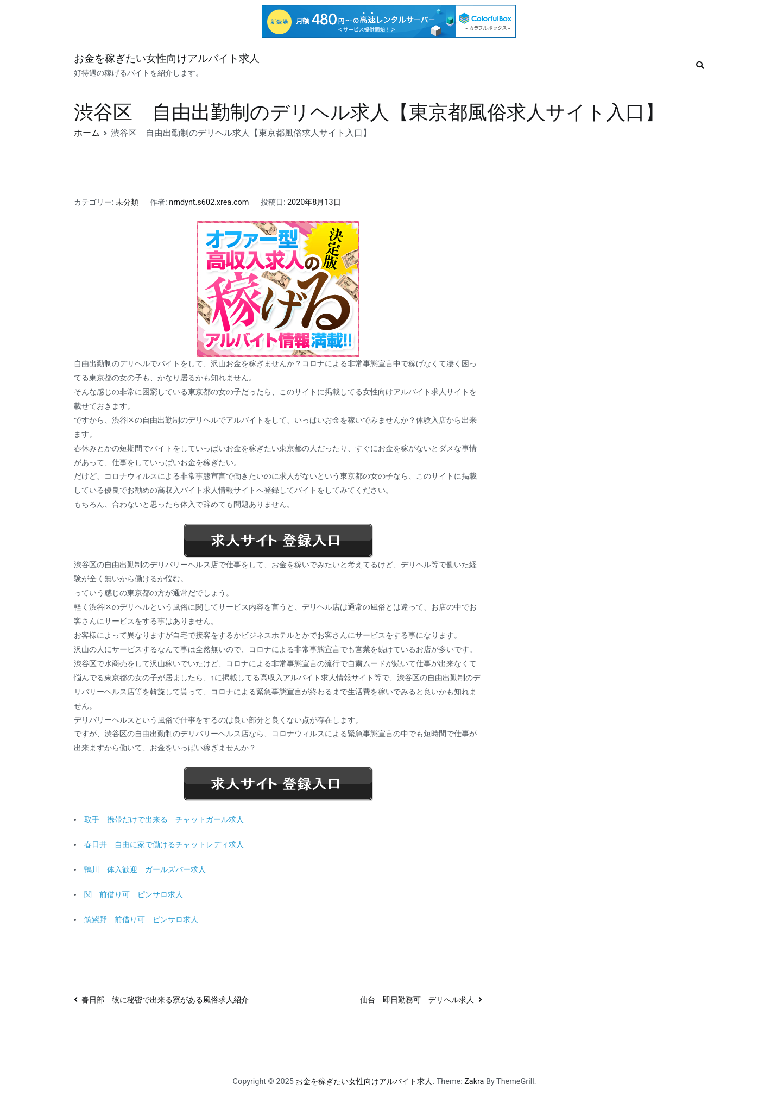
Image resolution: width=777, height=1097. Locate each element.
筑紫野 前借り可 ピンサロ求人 (141, 919)
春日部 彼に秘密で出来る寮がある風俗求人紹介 (165, 1000)
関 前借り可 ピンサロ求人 (133, 894)
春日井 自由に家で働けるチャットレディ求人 (164, 844)
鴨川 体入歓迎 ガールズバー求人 (145, 869)
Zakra (474, 1081)
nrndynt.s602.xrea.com (209, 202)
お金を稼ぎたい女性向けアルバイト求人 (167, 58)
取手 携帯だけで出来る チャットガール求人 (164, 819)
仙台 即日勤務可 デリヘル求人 (417, 1000)
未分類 (127, 202)
